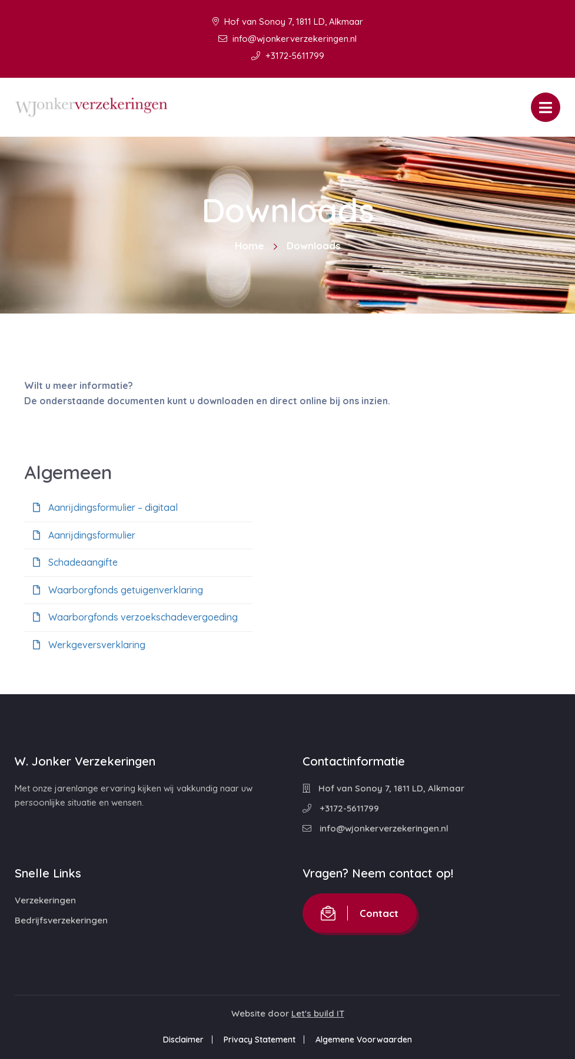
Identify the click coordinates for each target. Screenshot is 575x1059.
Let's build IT (317, 1013)
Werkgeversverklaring (89, 645)
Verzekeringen (45, 900)
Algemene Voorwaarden (363, 1039)
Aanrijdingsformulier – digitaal (105, 507)
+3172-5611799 (287, 55)
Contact (359, 913)
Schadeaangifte (75, 562)
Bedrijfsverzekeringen (61, 920)
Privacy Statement (259, 1039)
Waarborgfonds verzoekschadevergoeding (135, 617)
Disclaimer (183, 1039)
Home (249, 245)
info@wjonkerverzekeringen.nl (287, 38)
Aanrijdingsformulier (84, 535)
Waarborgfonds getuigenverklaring (118, 590)
